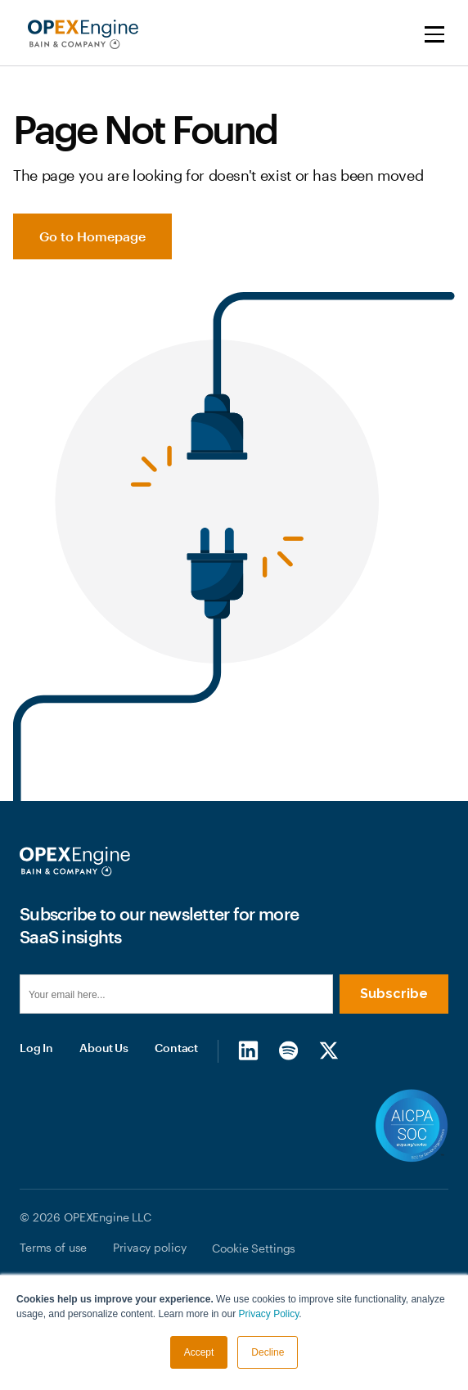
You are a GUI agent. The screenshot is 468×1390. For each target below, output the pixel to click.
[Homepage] (75, 861)
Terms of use (53, 1247)
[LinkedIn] (248, 1050)
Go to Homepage (92, 236)
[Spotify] (288, 1050)
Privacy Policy (269, 1314)
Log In (36, 1048)
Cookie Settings (253, 1248)
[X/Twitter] (328, 1050)
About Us (103, 1048)
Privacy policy (149, 1247)
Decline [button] (267, 1352)
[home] (79, 34)
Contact (176, 1048)
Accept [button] (199, 1352)
